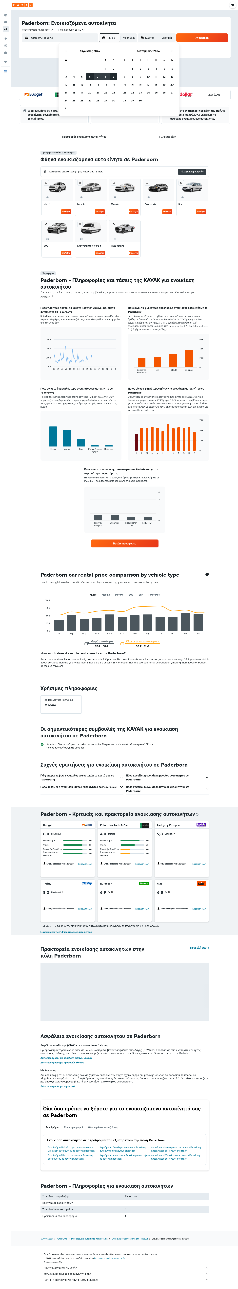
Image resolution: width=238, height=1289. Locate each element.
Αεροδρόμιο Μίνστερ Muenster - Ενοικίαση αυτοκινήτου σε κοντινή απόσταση (70, 1157)
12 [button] (82, 84)
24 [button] (65, 100)
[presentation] (197, 814)
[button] (5, 5)
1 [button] (105, 68)
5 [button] (82, 76)
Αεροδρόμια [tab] (52, 1127)
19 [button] (82, 92)
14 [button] (98, 84)
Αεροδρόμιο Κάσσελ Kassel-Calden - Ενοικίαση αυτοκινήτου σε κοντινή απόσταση (175, 1157)
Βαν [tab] (141, 594)
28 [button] (97, 100)
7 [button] (97, 76)
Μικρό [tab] (93, 594)
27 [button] (89, 100)
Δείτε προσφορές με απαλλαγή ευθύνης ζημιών (66, 1057)
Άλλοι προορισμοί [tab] (73, 1127)
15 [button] (105, 84)
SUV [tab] (131, 594)
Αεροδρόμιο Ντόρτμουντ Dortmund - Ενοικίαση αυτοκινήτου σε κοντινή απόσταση (176, 1149)
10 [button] (66, 84)
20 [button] (89, 92)
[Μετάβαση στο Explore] (5, 38)
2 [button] (113, 68)
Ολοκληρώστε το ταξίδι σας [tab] (103, 1127)
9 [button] (113, 76)
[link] (125, 543)
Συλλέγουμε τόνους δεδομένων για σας (126, 1274)
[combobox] (37, 29)
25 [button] (73, 100)
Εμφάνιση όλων (85, 864)
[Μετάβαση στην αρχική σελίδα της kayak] (22, 5)
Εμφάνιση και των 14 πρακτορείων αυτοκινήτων (66, 932)
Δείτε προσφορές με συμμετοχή (58, 1086)
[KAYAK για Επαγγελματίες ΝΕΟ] (5, 52)
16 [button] (113, 84)
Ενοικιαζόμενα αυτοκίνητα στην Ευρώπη (89, 1239)
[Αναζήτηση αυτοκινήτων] (5, 29)
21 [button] (98, 92)
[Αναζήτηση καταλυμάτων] (5, 22)
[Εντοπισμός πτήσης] (5, 45)
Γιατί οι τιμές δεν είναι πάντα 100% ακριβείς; (126, 1280)
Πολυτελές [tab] (154, 594)
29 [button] (105, 100)
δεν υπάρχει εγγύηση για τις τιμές (109, 1258)
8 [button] (105, 76)
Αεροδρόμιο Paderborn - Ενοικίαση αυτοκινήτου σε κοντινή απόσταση (124, 1157)
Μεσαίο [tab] (106, 594)
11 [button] (74, 84)
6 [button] (90, 76)
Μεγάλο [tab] (119, 594)
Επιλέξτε (66, 211)
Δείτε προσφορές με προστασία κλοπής (62, 1062)
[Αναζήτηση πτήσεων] (5, 15)
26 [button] (81, 100)
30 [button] (113, 100)
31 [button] (66, 108)
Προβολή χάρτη (199, 947)
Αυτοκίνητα (62, 1239)
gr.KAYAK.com (46, 1239)
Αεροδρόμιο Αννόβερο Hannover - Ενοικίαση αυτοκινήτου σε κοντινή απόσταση (122, 1149)
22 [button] (105, 92)
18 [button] (74, 92)
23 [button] (113, 92)
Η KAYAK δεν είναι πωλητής (126, 1268)
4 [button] (74, 76)
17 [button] (66, 92)
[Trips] (5, 62)
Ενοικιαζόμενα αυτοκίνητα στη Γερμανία (130, 1239)
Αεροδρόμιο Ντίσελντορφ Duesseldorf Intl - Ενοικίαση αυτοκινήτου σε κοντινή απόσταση (71, 1149)
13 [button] (90, 84)
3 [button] (66, 76)
